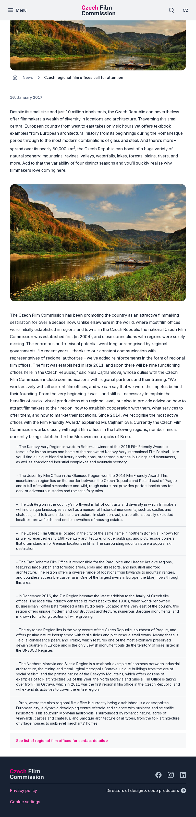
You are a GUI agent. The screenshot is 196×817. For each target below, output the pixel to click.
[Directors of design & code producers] (146, 790)
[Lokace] (28, 77)
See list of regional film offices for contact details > (62, 740)
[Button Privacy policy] (23, 790)
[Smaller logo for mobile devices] (98, 13)
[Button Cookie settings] (25, 802)
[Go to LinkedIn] (183, 775)
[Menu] (17, 10)
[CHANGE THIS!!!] (15, 77)
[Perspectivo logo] (27, 777)
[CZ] (185, 10)
